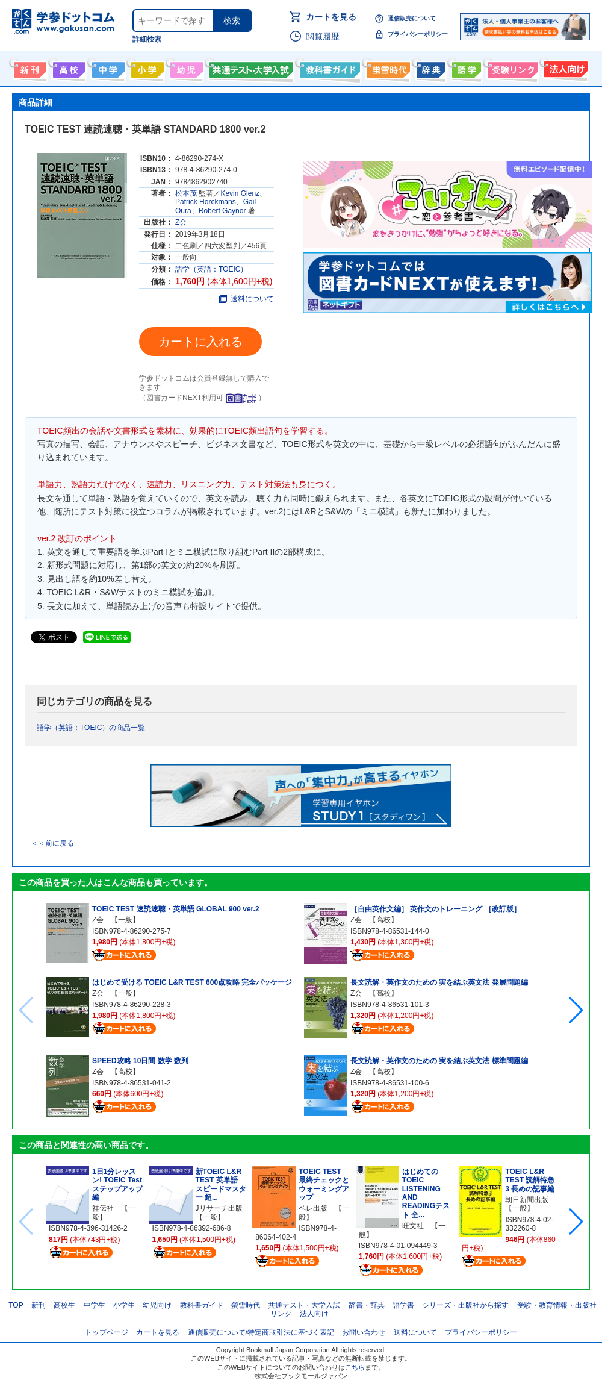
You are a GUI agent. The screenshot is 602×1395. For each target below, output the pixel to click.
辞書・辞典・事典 (429, 67)
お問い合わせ (363, 1332)
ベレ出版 (313, 1208)
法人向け (564, 67)
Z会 (181, 222)
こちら (355, 1367)
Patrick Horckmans (205, 202)
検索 (231, 20)
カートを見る (331, 17)
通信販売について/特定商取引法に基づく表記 (261, 1332)
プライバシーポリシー (418, 34)
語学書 (465, 67)
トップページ (106, 1332)
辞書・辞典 (367, 1305)
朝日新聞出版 (526, 1200)
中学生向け (106, 67)
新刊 (38, 1305)
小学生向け (146, 67)
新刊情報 (28, 67)
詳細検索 (146, 39)
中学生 (94, 1305)
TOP (15, 1305)
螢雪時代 (387, 67)
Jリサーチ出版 (219, 1208)
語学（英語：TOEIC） (211, 269)
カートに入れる (200, 341)
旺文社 (413, 1226)
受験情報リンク (511, 67)
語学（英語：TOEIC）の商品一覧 (91, 727)
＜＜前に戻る (52, 843)
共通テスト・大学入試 (250, 67)
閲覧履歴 (323, 36)
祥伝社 (103, 1208)
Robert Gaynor (222, 211)
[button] (575, 1010)
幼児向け (185, 67)
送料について (246, 299)
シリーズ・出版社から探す (465, 1305)
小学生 (124, 1305)
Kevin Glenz (239, 193)
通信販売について (412, 18)
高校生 (64, 1305)
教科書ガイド (328, 67)
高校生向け (67, 67)
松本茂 (186, 193)
